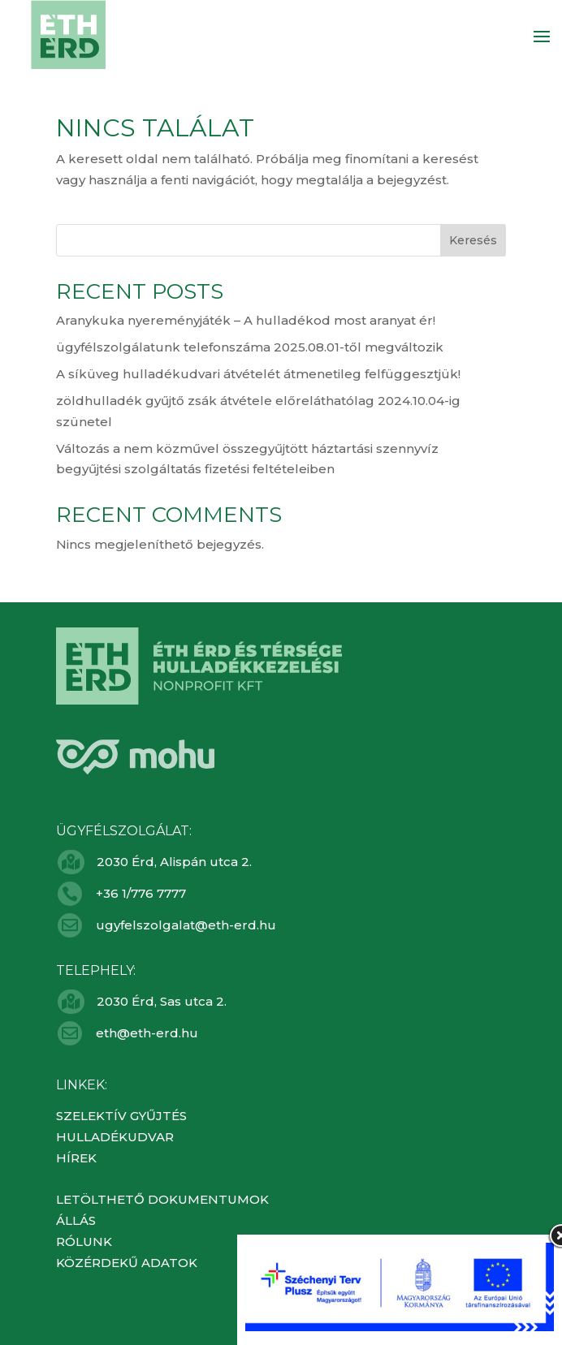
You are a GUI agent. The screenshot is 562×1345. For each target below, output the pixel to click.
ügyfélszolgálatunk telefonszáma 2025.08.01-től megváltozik (249, 347)
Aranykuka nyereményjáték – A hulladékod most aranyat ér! (245, 320)
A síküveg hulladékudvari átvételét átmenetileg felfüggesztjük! (258, 374)
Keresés (473, 240)
